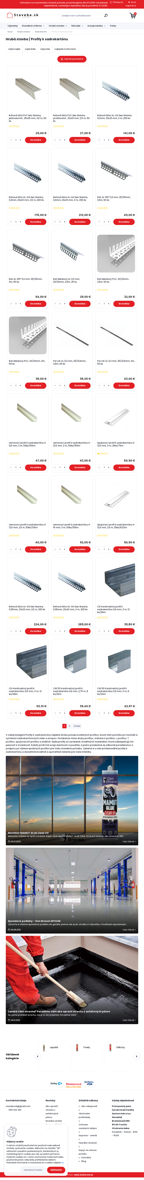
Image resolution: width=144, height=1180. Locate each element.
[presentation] (37, 1059)
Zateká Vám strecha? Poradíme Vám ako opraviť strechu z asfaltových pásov (59, 1014)
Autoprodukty (95, 25)
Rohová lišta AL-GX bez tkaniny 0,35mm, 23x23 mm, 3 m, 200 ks (70, 610)
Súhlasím (56, 1170)
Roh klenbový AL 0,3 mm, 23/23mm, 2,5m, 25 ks (66, 281)
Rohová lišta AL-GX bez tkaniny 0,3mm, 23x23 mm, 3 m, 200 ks (70, 199)
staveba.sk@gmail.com (18, 1108)
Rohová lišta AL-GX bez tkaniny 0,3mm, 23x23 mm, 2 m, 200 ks (114, 117)
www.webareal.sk (83, 1177)
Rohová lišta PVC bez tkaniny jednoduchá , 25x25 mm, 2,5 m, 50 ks (26, 118)
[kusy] (16, 140)
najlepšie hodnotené (65, 49)
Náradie (75, 25)
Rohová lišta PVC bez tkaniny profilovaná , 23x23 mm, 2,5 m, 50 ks (71, 118)
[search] (106, 16)
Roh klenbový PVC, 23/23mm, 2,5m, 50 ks (113, 281)
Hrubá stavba (56, 25)
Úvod (9, 31)
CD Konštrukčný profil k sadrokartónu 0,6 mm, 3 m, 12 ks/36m (113, 611)
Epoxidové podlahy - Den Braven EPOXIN (34, 923)
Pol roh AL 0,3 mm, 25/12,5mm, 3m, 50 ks (113, 363)
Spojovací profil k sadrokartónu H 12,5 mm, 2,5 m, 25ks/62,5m (116, 528)
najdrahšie (30, 49)
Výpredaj (12, 25)
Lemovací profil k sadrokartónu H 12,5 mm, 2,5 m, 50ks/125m (27, 528)
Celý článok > (129, 844)
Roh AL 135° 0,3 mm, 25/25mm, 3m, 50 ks (25, 281)
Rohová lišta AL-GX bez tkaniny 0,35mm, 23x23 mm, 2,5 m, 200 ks (27, 610)
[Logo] (23, 16)
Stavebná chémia (32, 25)
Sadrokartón (41, 31)
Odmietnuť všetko (33, 1170)
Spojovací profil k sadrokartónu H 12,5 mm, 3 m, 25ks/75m (116, 446)
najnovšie (45, 49)
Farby (113, 25)
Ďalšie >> (77, 728)
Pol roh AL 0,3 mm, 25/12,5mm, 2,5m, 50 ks (69, 363)
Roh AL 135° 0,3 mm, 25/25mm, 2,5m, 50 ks (114, 199)
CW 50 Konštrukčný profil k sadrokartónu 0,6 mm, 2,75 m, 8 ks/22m (70, 693)
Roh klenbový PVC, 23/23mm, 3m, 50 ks (27, 363)
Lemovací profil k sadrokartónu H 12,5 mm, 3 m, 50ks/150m (71, 446)
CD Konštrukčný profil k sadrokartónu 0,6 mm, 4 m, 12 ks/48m (25, 693)
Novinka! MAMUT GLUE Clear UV (28, 835)
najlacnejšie (14, 49)
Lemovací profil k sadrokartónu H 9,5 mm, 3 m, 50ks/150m (27, 446)
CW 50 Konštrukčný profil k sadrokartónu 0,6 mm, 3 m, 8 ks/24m (113, 693)
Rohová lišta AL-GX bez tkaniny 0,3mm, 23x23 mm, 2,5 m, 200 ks (26, 199)
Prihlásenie (118, 2)
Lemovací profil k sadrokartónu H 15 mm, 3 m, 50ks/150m (71, 528)
